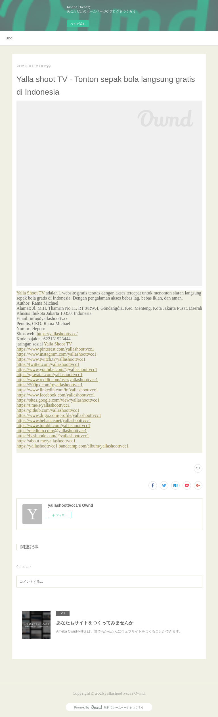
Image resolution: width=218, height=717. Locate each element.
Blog (9, 38)
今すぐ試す (78, 23)
